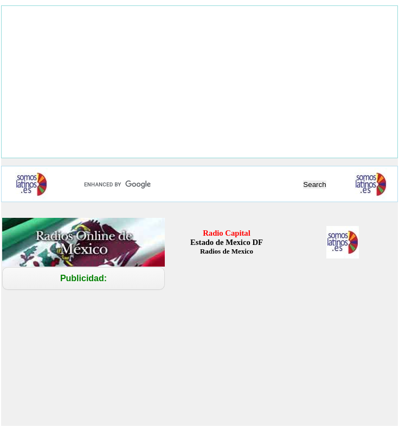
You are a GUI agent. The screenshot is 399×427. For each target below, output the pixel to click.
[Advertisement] (199, 82)
